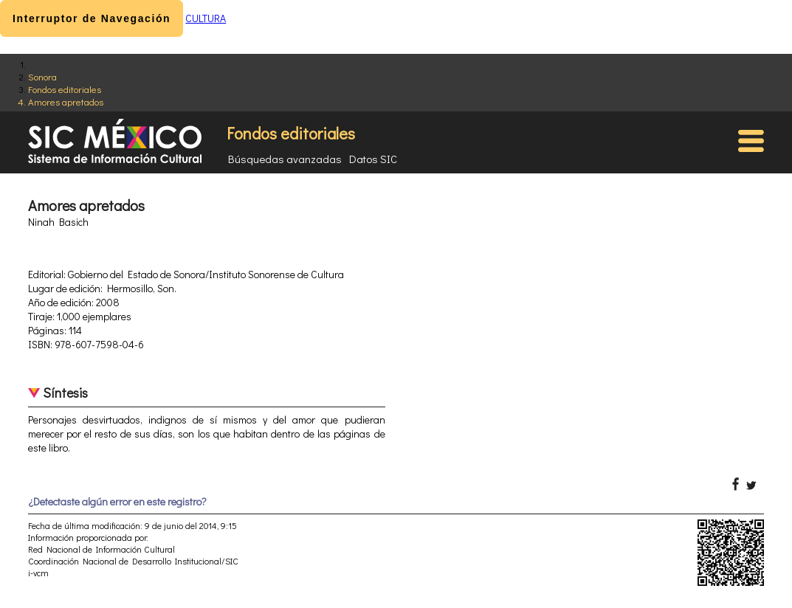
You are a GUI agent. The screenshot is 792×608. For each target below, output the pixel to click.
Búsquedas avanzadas (285, 158)
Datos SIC (373, 158)
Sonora (42, 76)
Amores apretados (65, 101)
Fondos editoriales (64, 89)
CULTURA (205, 18)
